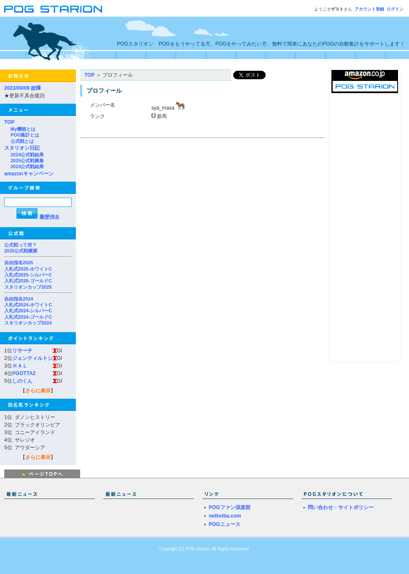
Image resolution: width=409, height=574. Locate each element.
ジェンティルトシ (32, 358)
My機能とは (23, 128)
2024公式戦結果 (27, 154)
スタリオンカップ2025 (27, 287)
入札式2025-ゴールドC (28, 280)
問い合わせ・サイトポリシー (341, 507)
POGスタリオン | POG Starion (53, 9)
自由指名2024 (18, 298)
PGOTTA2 (24, 373)
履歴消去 (49, 217)
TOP (9, 122)
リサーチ (22, 351)
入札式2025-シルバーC (28, 274)
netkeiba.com (225, 516)
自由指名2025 (18, 262)
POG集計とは (25, 134)
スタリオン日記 (22, 148)
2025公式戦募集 (27, 160)
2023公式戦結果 (27, 166)
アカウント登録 (369, 9)
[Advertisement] (151, 200)
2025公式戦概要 (21, 250)
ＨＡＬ (19, 366)
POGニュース (224, 524)
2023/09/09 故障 (22, 88)
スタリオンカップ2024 (27, 322)
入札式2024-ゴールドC (28, 316)
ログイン (395, 9)
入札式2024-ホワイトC (28, 304)
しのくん (22, 381)
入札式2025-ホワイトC (28, 268)
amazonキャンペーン (29, 174)
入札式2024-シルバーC (28, 310)
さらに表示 (38, 391)
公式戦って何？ (20, 244)
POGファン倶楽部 (229, 507)
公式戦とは (22, 141)
